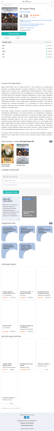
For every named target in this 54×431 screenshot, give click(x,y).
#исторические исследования (29, 25)
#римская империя (28, 24)
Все (51, 141)
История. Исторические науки (33, 20)
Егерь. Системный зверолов (28, 212)
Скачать (50, 45)
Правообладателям (27, 425)
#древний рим (39, 24)
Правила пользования (27, 423)
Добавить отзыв (11, 192)
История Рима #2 (29, 28)
